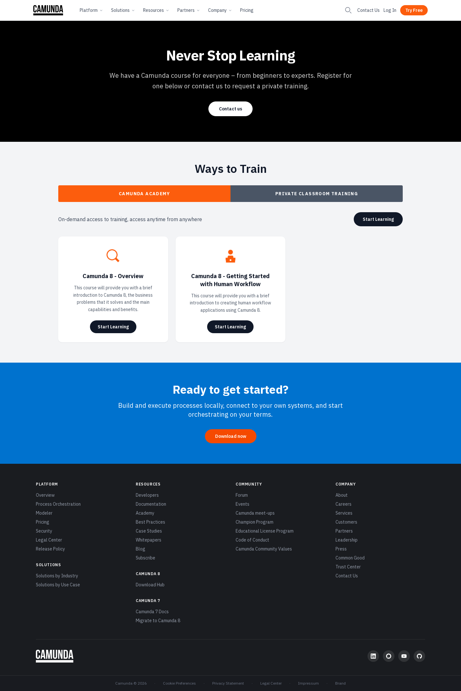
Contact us (230, 109)
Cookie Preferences (179, 683)
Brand (340, 683)
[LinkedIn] (373, 656)
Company (220, 10)
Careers (344, 504)
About (342, 495)
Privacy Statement (228, 683)
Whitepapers (148, 540)
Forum (242, 495)
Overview (45, 495)
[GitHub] (419, 656)
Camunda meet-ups (255, 513)
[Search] (348, 10)
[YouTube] (404, 656)
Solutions (123, 10)
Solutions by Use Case (58, 585)
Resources (156, 10)
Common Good (350, 558)
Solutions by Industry (57, 576)
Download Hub (150, 585)
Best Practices (150, 522)
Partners (188, 10)
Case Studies (149, 531)
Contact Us (368, 10)
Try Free (414, 10)
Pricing (247, 10)
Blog (140, 549)
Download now (230, 436)
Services (344, 513)
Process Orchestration (58, 504)
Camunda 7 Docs (152, 612)
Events (242, 504)
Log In (390, 10)
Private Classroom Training (316, 194)
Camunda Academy (144, 196)
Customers (346, 522)
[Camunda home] (48, 10)
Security (44, 531)
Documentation (151, 504)
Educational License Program (265, 531)
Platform (91, 10)
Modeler (44, 513)
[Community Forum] (388, 656)
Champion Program (254, 522)
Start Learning (378, 219)
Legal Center (49, 540)
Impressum (308, 683)
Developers (147, 495)
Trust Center (348, 567)
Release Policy (50, 549)
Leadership (347, 540)
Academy (145, 513)
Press (341, 549)
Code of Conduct (252, 540)
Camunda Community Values (264, 549)
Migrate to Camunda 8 (158, 620)
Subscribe (145, 558)
